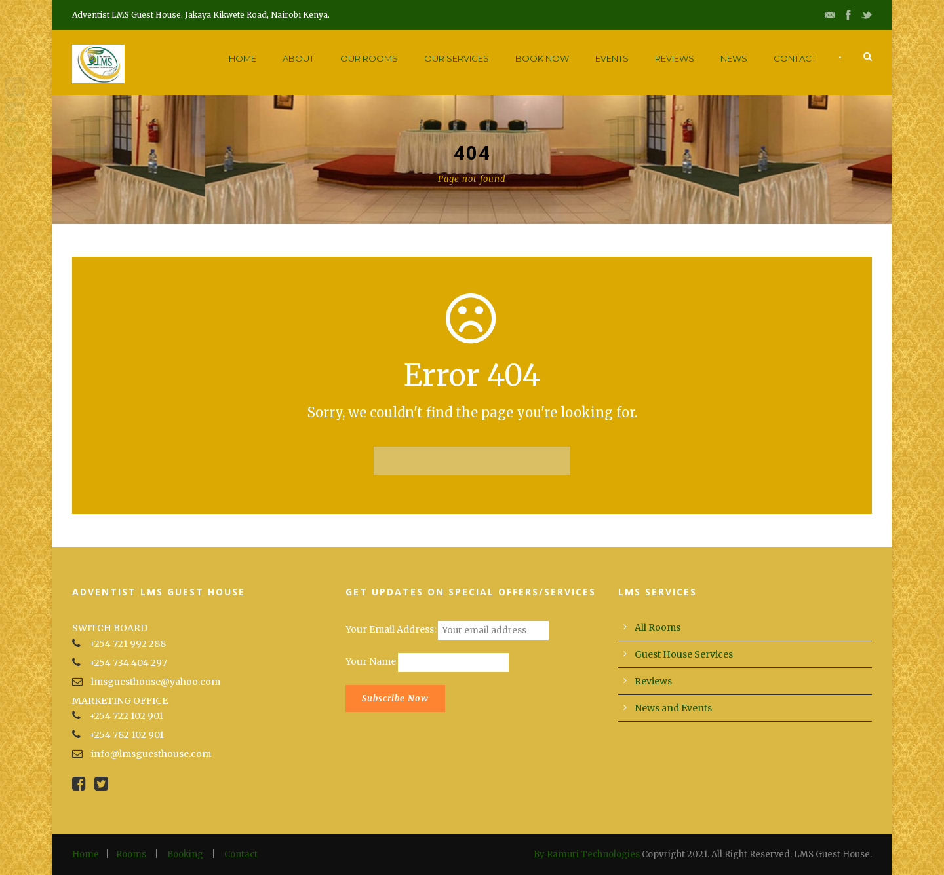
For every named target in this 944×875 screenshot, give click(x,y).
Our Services (456, 58)
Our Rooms (369, 58)
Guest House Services (684, 654)
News (733, 58)
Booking (185, 854)
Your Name (370, 662)
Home (242, 58)
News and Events (673, 708)
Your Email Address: (391, 630)
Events (612, 58)
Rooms (131, 854)
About (298, 58)
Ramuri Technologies (593, 854)
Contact (795, 58)
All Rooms (657, 627)
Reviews (674, 58)
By (540, 854)
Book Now (542, 58)
